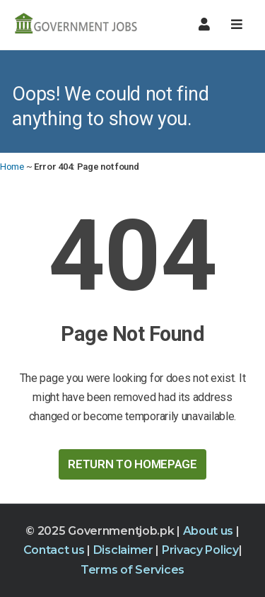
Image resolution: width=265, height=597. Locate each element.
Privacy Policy (200, 550)
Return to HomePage (132, 464)
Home (12, 166)
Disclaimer (124, 550)
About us (209, 531)
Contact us (55, 550)
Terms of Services (132, 569)
